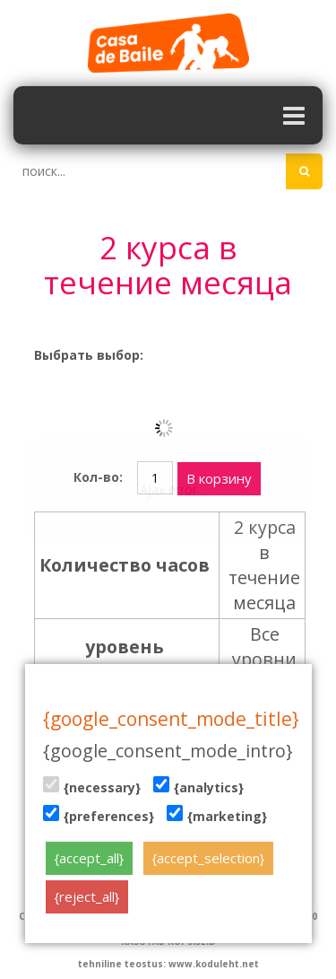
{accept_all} (89, 858)
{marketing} (217, 815)
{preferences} (98, 815)
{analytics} (198, 786)
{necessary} (92, 786)
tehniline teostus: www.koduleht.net (168, 963)
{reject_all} (87, 896)
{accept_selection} (208, 858)
